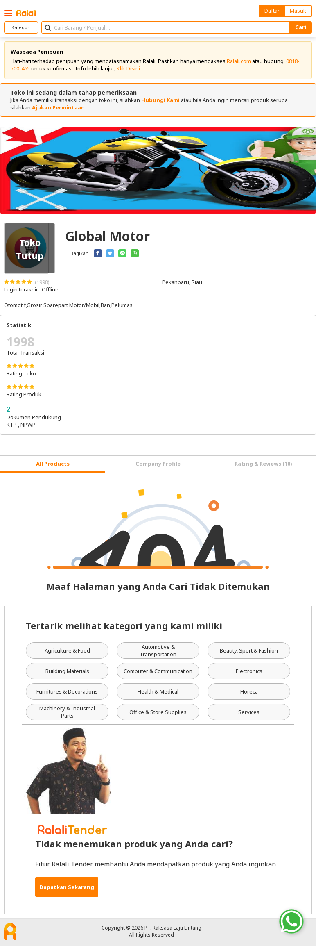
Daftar (272, 10)
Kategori (21, 27)
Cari (300, 27)
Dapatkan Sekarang (66, 887)
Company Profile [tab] (158, 463)
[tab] (52, 464)
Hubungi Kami (160, 100)
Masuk (298, 10)
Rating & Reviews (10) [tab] (263, 463)
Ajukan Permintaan (58, 107)
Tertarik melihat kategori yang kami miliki (124, 625)
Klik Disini (128, 68)
